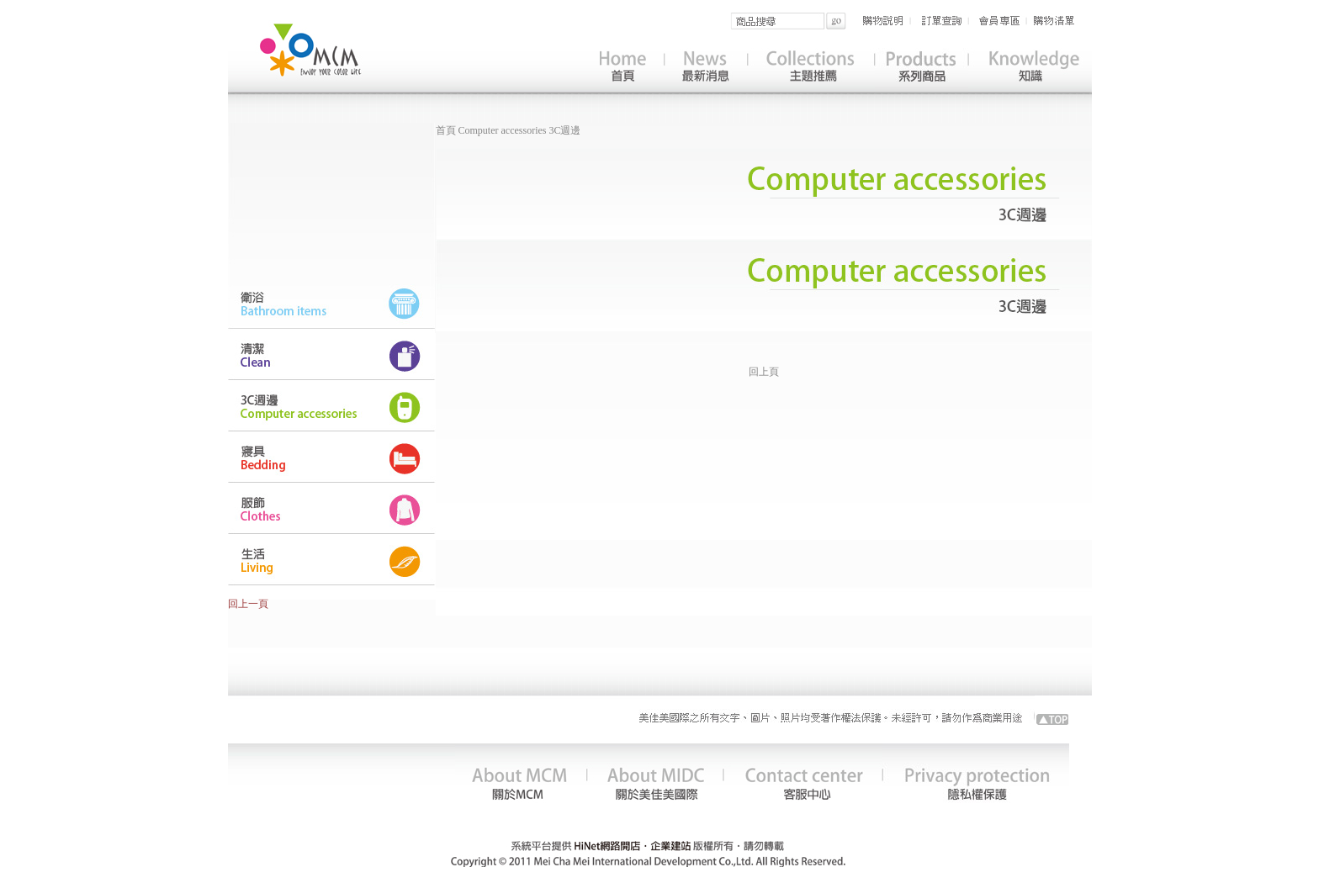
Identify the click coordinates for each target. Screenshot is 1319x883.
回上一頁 (248, 604)
